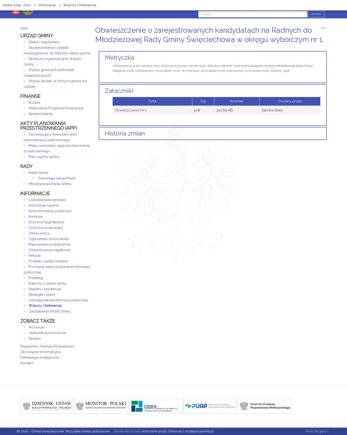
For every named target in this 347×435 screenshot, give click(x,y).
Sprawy (35, 338)
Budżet (34, 103)
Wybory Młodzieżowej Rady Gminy (288, 66)
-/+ (322, 28)
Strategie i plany (42, 294)
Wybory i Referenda (45, 306)
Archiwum (37, 327)
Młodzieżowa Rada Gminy (50, 184)
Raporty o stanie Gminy (48, 283)
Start (24, 28)
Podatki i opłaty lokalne (48, 261)
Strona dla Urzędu (127, 431)
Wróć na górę (317, 431)
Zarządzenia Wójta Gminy (50, 311)
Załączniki (119, 90)
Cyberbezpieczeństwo (47, 200)
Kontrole (36, 216)
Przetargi (36, 278)
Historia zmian (125, 133)
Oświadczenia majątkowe (50, 250)
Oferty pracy (39, 233)
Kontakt (26, 363)
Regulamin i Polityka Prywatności (47, 346)
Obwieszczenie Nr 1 (131, 110)
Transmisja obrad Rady (56, 178)
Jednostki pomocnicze (47, 333)
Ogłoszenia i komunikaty (49, 239)
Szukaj (316, 14)
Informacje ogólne (44, 205)
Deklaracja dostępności (39, 357)
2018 (130, 70)
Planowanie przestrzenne (49, 244)
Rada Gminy (39, 173)
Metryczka (119, 57)
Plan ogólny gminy (44, 157)
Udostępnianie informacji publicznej (58, 300)
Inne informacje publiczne (50, 211)
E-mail (325, 48)
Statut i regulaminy (44, 42)
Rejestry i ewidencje (45, 289)
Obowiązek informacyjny (40, 352)
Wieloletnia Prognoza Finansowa (56, 108)
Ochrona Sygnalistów (46, 222)
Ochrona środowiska (46, 228)
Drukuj (319, 48)
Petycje (35, 255)
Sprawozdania (40, 114)
